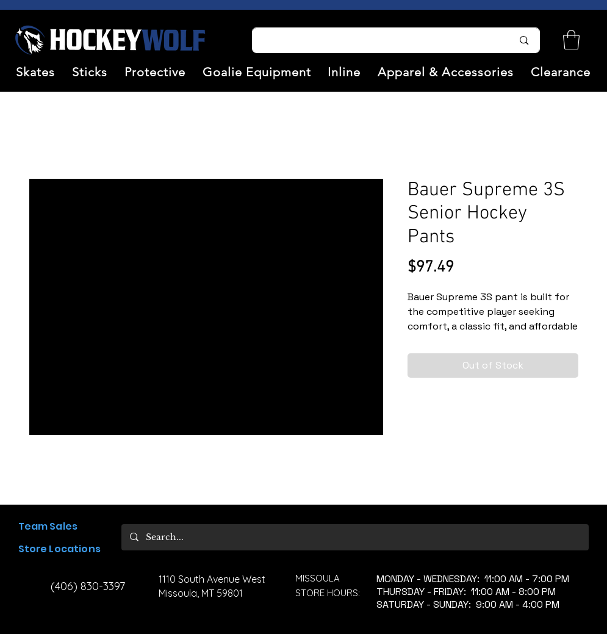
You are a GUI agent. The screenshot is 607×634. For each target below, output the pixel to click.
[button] (36, 72)
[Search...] (375, 40)
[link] (571, 39)
